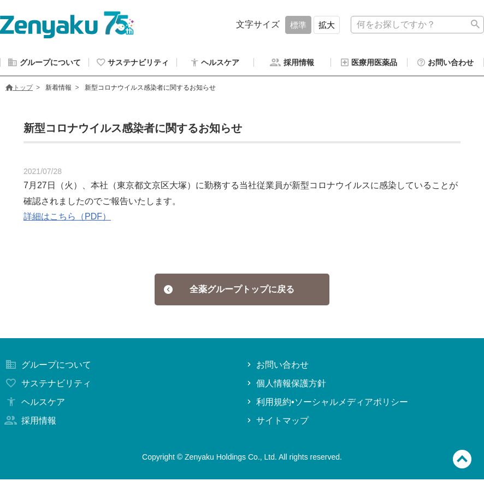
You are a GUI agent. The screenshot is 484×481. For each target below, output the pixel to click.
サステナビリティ (47, 385)
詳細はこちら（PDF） (67, 218)
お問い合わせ (277, 366)
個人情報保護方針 (285, 385)
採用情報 (29, 422)
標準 (298, 25)
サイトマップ (277, 422)
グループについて (47, 366)
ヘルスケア (34, 403)
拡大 (326, 25)
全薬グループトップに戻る (229, 290)
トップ (19, 89)
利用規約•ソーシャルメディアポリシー (326, 403)
